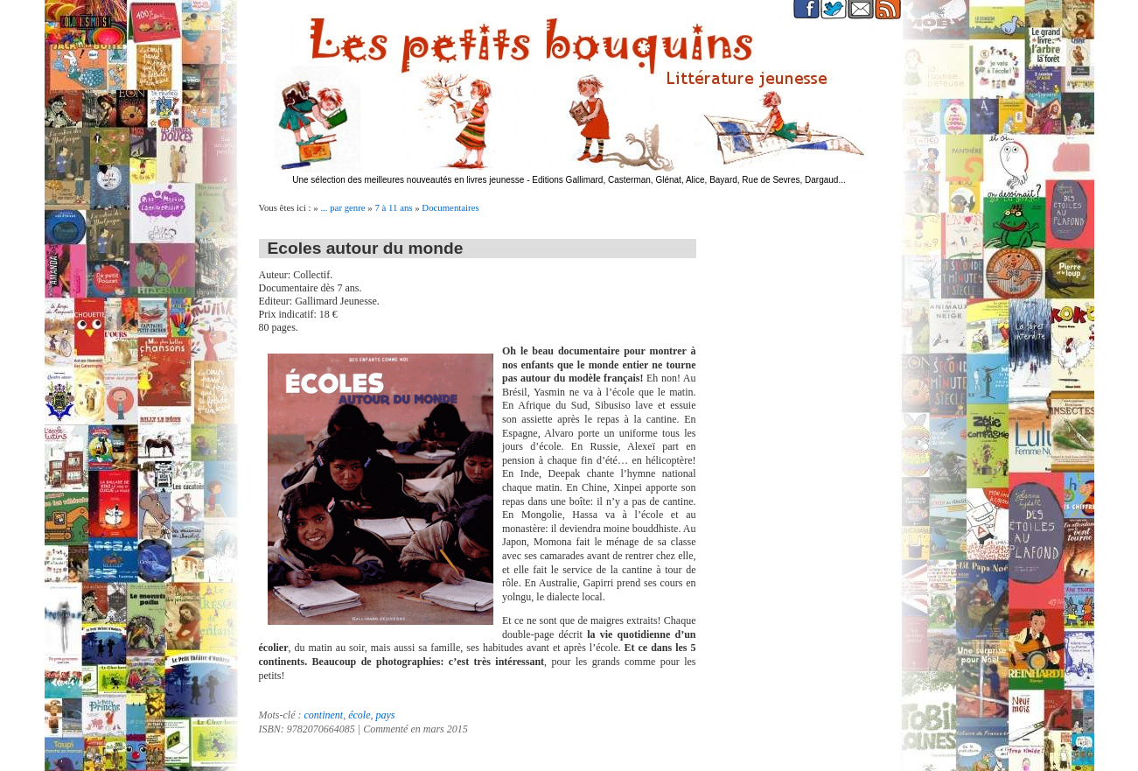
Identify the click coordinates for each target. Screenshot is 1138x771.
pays (384, 715)
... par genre (342, 207)
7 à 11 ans (393, 207)
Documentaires (450, 207)
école (359, 715)
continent (323, 715)
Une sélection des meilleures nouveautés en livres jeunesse (408, 180)
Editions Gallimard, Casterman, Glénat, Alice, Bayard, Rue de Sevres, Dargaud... (689, 180)
